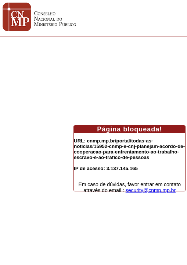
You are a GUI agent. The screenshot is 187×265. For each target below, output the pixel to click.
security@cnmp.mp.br (151, 190)
